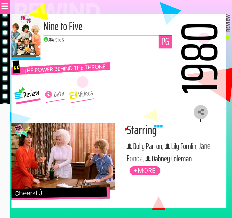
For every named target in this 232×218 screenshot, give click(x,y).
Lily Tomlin (188, 147)
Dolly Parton (149, 147)
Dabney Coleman (187, 160)
